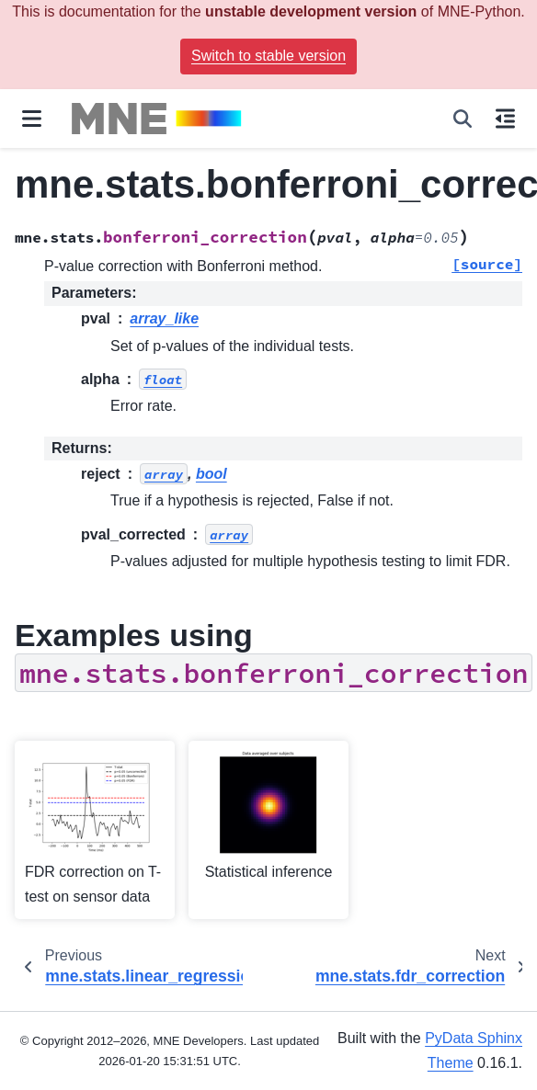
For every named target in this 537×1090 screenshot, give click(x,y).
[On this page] (505, 118)
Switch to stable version (268, 55)
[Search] (462, 118)
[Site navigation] (32, 118)
